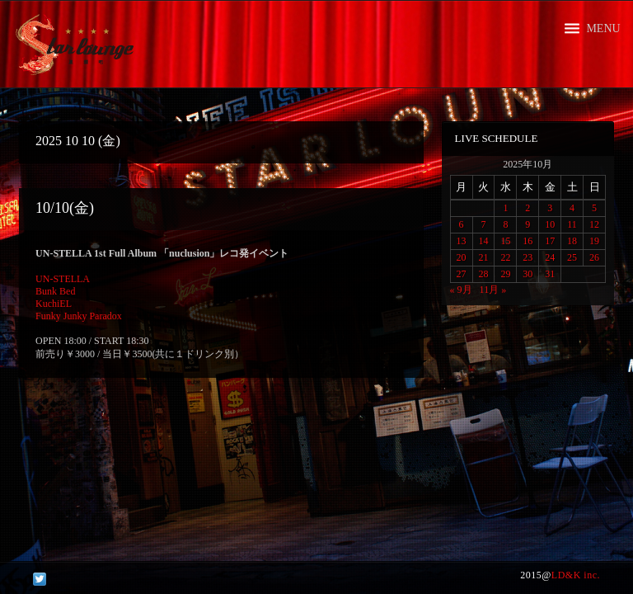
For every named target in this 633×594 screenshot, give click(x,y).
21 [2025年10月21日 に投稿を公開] (483, 257)
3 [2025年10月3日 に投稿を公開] (549, 208)
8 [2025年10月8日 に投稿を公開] (505, 224)
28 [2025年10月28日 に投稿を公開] (483, 274)
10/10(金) (64, 208)
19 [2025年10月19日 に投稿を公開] (594, 241)
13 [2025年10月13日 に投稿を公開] (462, 241)
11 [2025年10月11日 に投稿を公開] (572, 224)
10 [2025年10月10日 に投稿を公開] (550, 224)
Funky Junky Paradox (78, 316)
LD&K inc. (575, 575)
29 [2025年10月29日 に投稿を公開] (505, 274)
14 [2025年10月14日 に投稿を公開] (483, 241)
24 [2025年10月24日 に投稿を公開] (550, 257)
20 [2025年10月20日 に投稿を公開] (462, 257)
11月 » (493, 289)
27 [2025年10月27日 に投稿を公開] (462, 274)
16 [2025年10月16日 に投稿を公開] (527, 241)
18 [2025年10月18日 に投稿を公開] (572, 241)
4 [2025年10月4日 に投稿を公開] (572, 208)
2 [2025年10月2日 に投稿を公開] (527, 208)
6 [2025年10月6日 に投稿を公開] (461, 224)
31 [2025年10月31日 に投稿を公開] (550, 274)
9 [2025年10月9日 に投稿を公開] (527, 224)
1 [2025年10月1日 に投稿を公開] (505, 208)
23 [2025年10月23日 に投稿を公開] (527, 257)
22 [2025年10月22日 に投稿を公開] (505, 257)
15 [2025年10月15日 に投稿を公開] (505, 241)
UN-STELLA (62, 279)
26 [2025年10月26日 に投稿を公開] (594, 257)
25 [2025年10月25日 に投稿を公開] (572, 257)
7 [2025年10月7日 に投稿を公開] (483, 224)
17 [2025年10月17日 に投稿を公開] (550, 241)
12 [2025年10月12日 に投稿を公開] (594, 224)
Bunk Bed (55, 291)
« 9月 (461, 289)
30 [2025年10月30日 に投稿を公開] (527, 274)
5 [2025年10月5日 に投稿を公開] (594, 208)
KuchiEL (53, 303)
